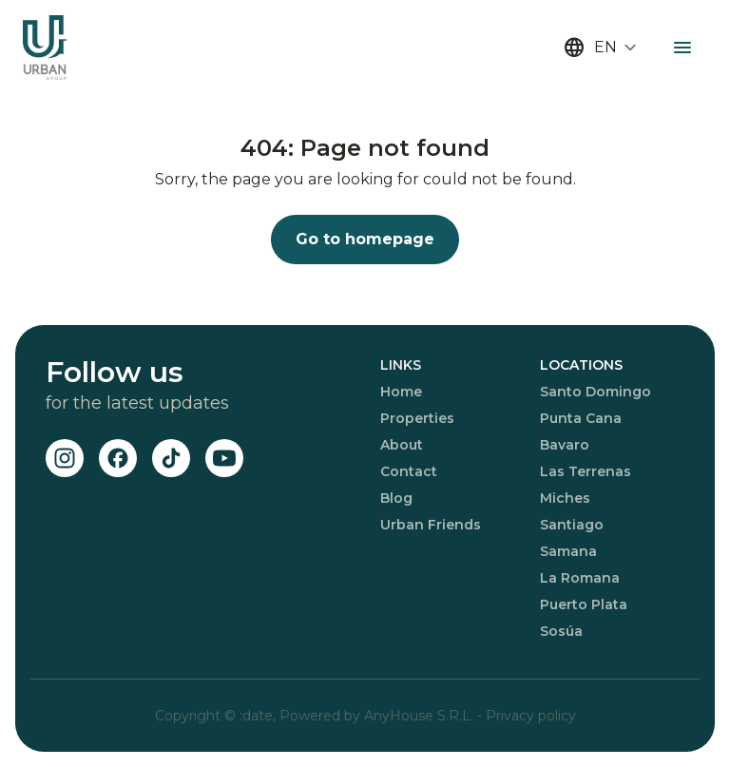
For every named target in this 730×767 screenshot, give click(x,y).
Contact (408, 471)
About (401, 444)
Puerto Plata (583, 604)
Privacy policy (531, 715)
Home (401, 391)
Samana (568, 551)
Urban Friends (430, 524)
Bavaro (564, 444)
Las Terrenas (585, 471)
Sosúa (561, 631)
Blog (396, 498)
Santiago (572, 524)
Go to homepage (365, 239)
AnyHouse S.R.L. (420, 715)
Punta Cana (581, 418)
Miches (565, 498)
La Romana (580, 577)
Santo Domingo (595, 391)
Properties (417, 418)
